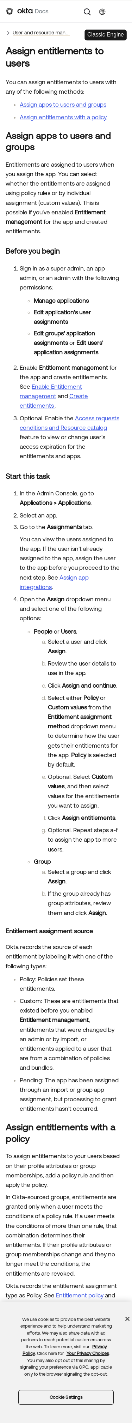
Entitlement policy (79, 1295)
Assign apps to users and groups (63, 104)
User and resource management (41, 32)
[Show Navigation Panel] (122, 11)
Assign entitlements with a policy (63, 117)
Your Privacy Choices (88, 1353)
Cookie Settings (66, 1397)
